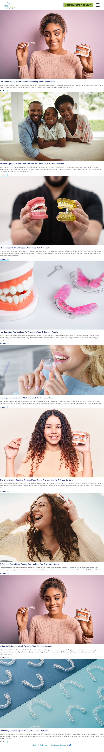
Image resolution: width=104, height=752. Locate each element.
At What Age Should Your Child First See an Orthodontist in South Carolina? (32, 164)
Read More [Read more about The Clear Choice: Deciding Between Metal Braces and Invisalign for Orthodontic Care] (3, 492)
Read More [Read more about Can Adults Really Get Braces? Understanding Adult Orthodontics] (3, 91)
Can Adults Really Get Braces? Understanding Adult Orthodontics (27, 81)
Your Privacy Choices (58, 746)
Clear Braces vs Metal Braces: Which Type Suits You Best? (24, 248)
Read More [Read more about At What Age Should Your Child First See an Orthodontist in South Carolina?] (3, 175)
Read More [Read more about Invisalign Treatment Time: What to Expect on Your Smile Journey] (3, 407)
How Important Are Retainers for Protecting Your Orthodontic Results (29, 332)
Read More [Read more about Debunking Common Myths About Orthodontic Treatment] (3, 743)
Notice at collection (40, 746)
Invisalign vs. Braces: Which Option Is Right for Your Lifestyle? (26, 647)
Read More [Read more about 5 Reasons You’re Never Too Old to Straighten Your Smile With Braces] (3, 574)
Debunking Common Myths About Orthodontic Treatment (24, 731)
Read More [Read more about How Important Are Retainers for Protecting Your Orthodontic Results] (3, 344)
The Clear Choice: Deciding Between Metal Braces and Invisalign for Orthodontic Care (36, 480)
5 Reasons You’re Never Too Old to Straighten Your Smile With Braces (29, 565)
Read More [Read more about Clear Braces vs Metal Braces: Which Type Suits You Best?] (3, 259)
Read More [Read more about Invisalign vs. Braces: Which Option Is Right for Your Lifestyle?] (3, 658)
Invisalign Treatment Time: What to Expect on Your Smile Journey (28, 398)
